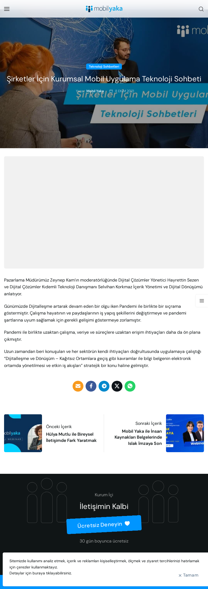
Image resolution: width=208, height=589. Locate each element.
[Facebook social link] (91, 386)
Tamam (191, 575)
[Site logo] (104, 9)
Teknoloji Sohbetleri (104, 66)
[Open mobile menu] (6, 9)
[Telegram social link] (104, 386)
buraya (38, 573)
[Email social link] (78, 386)
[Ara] (201, 9)
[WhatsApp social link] (130, 386)
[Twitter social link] (117, 386)
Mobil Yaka (95, 91)
